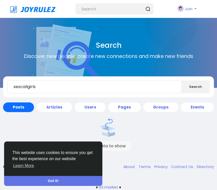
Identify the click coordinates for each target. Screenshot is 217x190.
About (129, 166)
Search (195, 86)
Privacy (161, 166)
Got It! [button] (53, 181)
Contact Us (182, 166)
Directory (205, 166)
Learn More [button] (23, 165)
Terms (145, 166)
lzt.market (108, 187)
